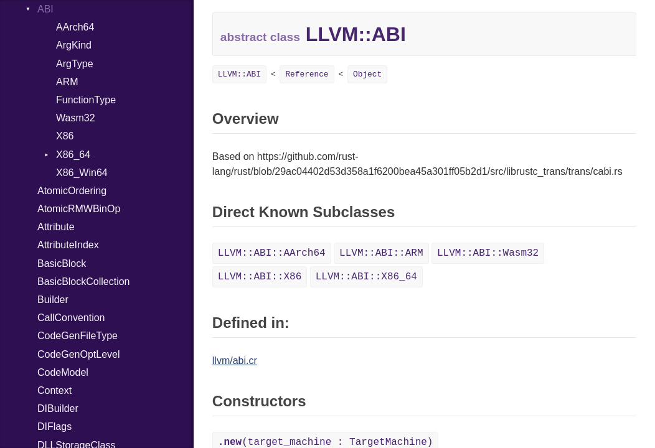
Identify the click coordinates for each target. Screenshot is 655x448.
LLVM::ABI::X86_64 (366, 276)
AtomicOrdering (71, 190)
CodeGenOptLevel (78, 354)
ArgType (74, 63)
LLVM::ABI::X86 (259, 276)
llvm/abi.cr (234, 360)
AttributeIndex (68, 245)
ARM (67, 82)
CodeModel (62, 372)
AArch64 (75, 27)
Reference (306, 74)
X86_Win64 (82, 172)
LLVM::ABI (239, 74)
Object (367, 74)
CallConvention (71, 317)
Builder (52, 299)
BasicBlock (61, 263)
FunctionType (86, 100)
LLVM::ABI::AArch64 (272, 253)
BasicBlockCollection (83, 281)
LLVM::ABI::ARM (381, 253)
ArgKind (74, 45)
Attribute (56, 227)
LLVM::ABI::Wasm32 (488, 253)
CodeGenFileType (77, 335)
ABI (45, 9)
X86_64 (73, 154)
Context (54, 390)
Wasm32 (75, 118)
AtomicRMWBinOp (78, 208)
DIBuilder (57, 408)
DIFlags (54, 426)
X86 (64, 136)
